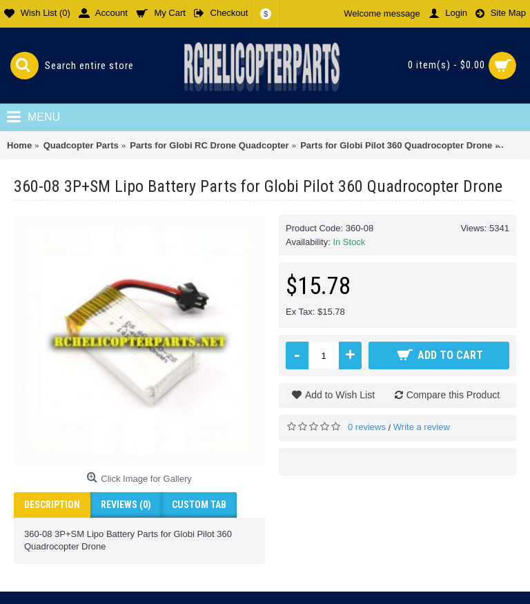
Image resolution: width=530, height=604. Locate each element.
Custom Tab (199, 504)
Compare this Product (453, 394)
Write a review (421, 427)
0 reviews (367, 427)
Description (52, 504)
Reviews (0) (126, 504)
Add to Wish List (340, 394)
